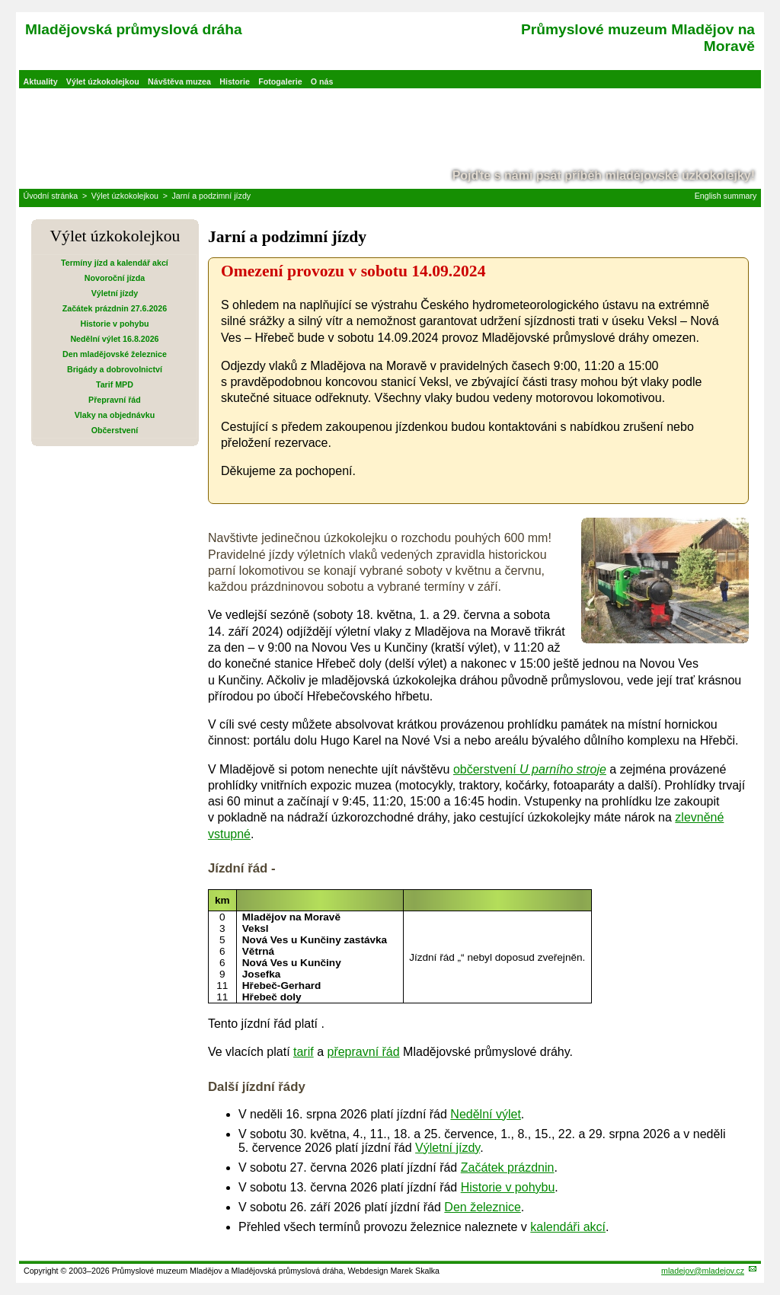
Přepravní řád (114, 399)
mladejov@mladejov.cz (702, 1270)
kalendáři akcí (568, 1226)
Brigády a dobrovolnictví (114, 369)
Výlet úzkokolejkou (102, 81)
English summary (726, 195)
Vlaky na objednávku (115, 414)
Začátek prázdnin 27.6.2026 (114, 308)
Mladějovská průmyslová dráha (133, 29)
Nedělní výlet (485, 1114)
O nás (322, 81)
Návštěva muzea (179, 81)
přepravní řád (363, 1051)
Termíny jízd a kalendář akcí (114, 262)
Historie (234, 81)
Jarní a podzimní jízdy (211, 195)
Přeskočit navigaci (1, 1)
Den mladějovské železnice (114, 354)
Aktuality (41, 81)
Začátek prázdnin (508, 1167)
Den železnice (482, 1207)
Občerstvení (115, 430)
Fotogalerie (280, 81)
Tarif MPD (114, 384)
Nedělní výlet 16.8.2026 (114, 338)
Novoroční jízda (115, 277)
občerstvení (529, 769)
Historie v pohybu (114, 323)
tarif (303, 1051)
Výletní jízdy (115, 293)
